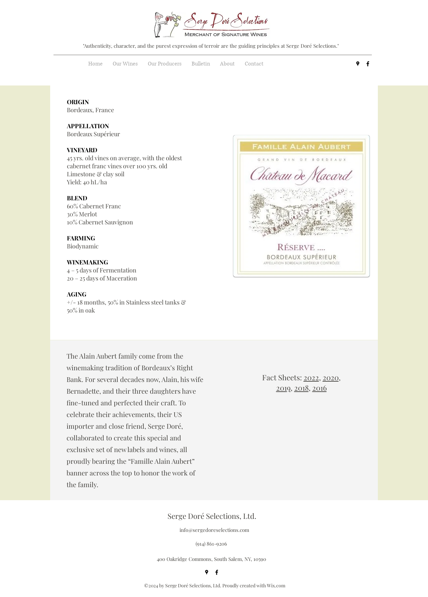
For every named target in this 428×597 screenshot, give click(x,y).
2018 (301, 388)
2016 (319, 388)
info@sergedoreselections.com (214, 530)
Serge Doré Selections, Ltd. (212, 516)
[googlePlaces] (357, 63)
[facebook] (367, 63)
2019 (283, 388)
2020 (331, 377)
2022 (311, 377)
